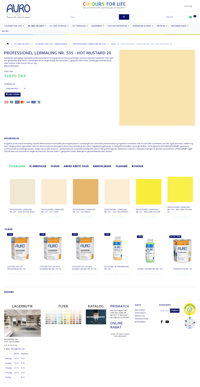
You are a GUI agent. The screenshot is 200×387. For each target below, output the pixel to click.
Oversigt (188, 6)
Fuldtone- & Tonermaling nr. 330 (116, 268)
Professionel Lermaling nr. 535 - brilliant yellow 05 (180, 209)
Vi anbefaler (37, 166)
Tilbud (55, 166)
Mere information (11, 65)
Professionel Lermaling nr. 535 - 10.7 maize (84, 211)
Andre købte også (76, 166)
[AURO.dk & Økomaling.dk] (18, 10)
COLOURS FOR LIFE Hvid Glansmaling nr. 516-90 (50, 268)
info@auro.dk (18, 349)
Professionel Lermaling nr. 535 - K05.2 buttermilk (116, 211)
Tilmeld (174, 311)
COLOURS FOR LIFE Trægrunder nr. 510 (16, 268)
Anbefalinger (102, 166)
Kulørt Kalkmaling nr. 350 (150, 269)
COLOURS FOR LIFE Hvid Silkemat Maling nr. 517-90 (84, 268)
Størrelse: (10, 84)
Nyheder (137, 166)
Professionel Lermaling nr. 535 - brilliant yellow (148, 211)
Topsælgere (17, 166)
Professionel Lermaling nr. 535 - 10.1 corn (52, 211)
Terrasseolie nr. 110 (182, 269)
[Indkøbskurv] (192, 18)
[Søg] (124, 17)
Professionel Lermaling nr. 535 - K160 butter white (22, 211)
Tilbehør (121, 166)
